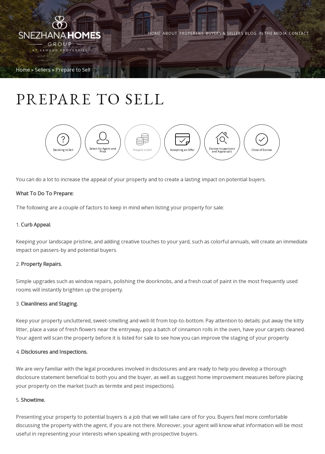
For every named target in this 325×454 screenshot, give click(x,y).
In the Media (273, 33)
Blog (251, 33)
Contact (299, 33)
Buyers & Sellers (224, 33)
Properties (192, 33)
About (170, 33)
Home (154, 33)
